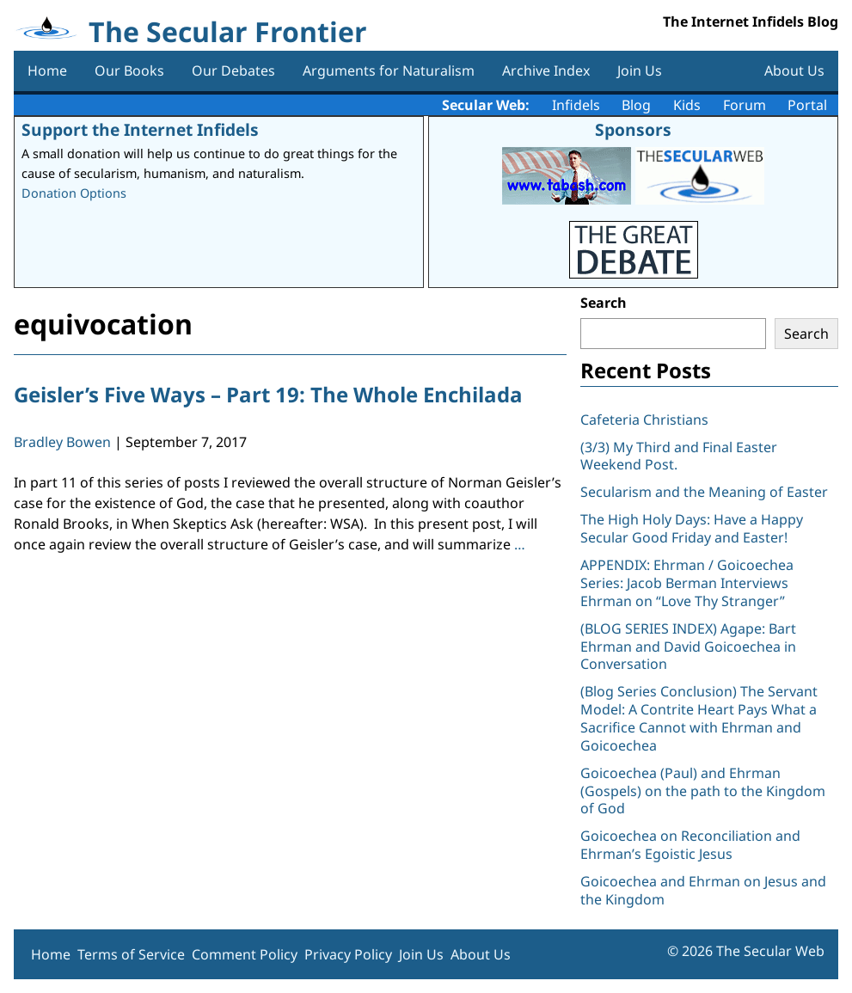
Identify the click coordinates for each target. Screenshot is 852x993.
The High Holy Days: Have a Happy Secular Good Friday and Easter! (691, 528)
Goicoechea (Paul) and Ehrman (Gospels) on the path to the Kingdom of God (702, 790)
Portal (807, 104)
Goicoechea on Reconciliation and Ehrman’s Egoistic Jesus (690, 844)
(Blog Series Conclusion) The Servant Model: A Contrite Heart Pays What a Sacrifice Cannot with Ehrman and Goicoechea (699, 718)
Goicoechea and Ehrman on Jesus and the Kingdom (703, 890)
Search (603, 302)
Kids (687, 104)
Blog (636, 104)
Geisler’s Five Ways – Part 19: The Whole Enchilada (268, 394)
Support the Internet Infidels (140, 129)
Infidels (576, 104)
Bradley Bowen (62, 441)
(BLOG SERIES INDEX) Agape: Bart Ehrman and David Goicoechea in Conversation (688, 646)
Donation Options (73, 193)
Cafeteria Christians (644, 419)
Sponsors (633, 129)
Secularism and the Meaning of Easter (704, 491)
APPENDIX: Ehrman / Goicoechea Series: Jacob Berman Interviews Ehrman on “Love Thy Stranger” (687, 582)
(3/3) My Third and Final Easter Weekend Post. (678, 456)
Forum (744, 104)
